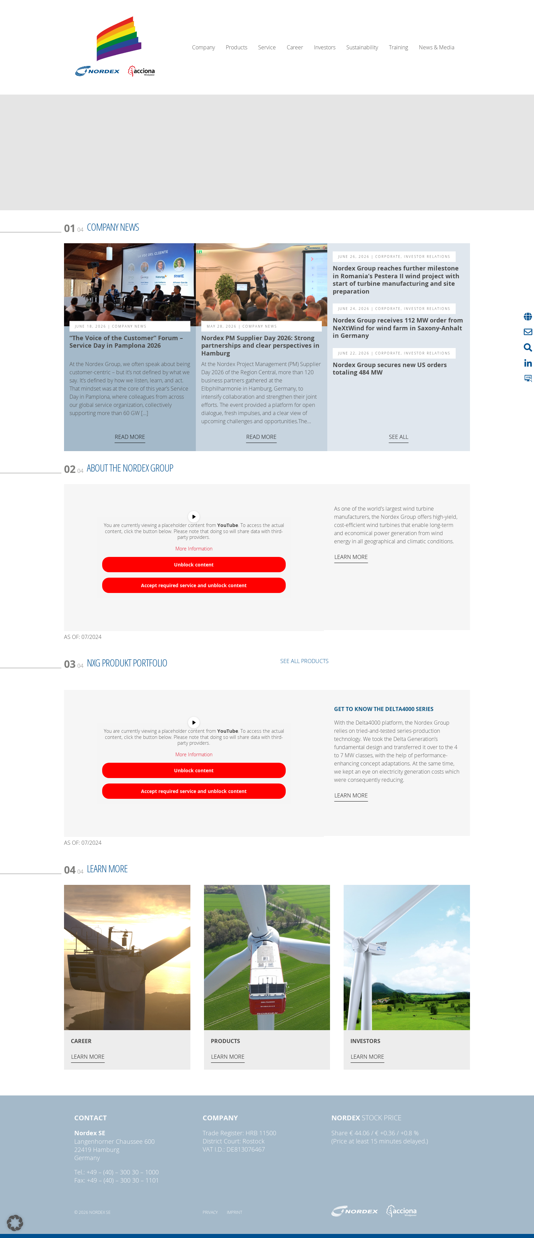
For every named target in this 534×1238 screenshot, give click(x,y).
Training (398, 47)
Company (203, 47)
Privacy (210, 1212)
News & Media (436, 47)
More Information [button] (194, 549)
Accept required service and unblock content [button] (194, 585)
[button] (15, 1223)
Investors (324, 47)
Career (295, 47)
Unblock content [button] (194, 564)
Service (267, 47)
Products (236, 47)
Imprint (234, 1212)
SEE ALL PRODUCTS (304, 661)
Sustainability (362, 47)
